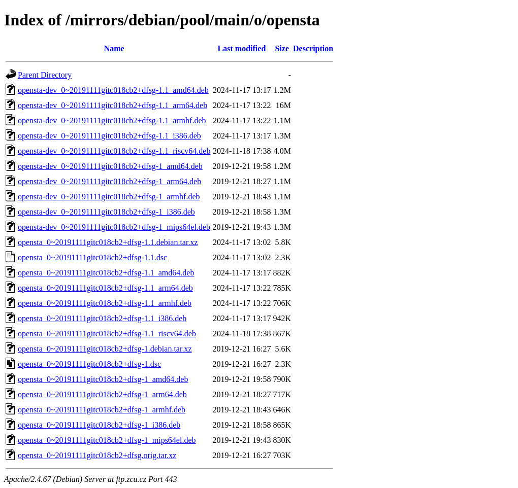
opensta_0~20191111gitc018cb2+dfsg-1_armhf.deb (101, 409)
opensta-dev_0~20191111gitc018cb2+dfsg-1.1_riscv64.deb (114, 151)
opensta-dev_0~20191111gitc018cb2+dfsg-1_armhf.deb (109, 196)
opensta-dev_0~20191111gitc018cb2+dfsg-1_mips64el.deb (114, 227)
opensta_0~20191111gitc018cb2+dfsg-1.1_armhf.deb (104, 303)
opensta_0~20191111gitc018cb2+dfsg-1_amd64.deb (103, 379)
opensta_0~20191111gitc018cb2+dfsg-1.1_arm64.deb (105, 288)
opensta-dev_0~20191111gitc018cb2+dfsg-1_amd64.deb (110, 166)
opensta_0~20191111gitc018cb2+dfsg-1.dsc (89, 364)
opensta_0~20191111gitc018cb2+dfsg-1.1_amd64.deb (106, 272)
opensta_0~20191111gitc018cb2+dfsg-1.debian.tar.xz (105, 348)
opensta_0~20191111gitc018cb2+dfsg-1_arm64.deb (102, 394)
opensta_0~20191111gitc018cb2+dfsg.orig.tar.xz (97, 455)
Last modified (242, 48)
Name (114, 48)
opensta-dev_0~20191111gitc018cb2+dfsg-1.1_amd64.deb (113, 90)
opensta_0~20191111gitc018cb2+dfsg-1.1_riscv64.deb (107, 333)
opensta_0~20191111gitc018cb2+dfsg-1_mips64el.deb (107, 440)
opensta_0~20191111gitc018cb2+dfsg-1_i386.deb (99, 425)
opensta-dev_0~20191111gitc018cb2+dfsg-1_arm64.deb (109, 181)
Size (282, 48)
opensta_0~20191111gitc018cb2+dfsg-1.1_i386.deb (102, 318)
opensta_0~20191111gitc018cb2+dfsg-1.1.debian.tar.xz (108, 242)
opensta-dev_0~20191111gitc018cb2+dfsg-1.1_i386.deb (109, 135)
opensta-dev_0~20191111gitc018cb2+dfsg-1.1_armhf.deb (112, 120)
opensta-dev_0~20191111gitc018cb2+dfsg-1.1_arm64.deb (112, 105)
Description (313, 48)
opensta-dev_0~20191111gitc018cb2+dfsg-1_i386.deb (106, 211)
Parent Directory (45, 75)
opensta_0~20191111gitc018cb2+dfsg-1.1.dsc (92, 257)
